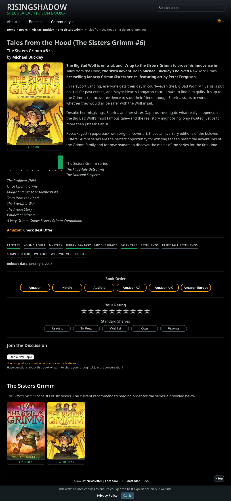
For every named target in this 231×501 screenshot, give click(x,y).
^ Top (219, 478)
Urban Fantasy (78, 245)
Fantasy (13, 245)
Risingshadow (37, 9)
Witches (40, 254)
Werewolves (61, 254)
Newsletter (94, 481)
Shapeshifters (19, 254)
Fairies (80, 254)
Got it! (127, 495)
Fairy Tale (129, 245)
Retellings (150, 245)
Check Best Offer (37, 230)
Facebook (112, 481)
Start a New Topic (20, 357)
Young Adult (35, 245)
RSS (146, 481)
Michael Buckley (27, 57)
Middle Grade (105, 245)
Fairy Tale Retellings (179, 245)
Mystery (56, 245)
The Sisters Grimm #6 (27, 50)
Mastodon (133, 481)
